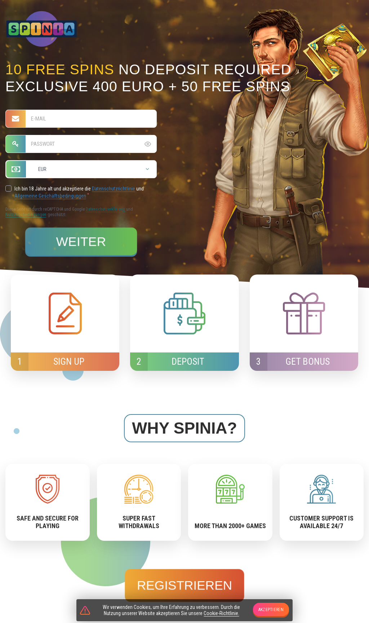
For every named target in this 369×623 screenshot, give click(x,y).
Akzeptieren (271, 609)
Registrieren (184, 585)
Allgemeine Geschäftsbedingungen (50, 196)
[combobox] (81, 169)
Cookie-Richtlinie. (221, 613)
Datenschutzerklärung (105, 209)
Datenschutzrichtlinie (113, 189)
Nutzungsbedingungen (25, 214)
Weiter (81, 241)
